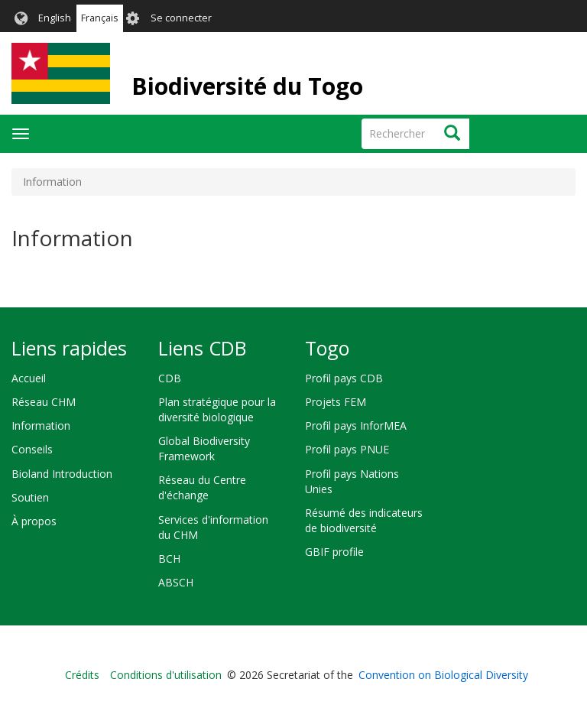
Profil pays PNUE (347, 449)
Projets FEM (335, 402)
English (54, 17)
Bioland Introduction (61, 473)
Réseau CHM (43, 402)
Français (99, 17)
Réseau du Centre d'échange (202, 487)
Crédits (82, 674)
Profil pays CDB (344, 378)
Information (40, 425)
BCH (169, 558)
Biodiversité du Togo (247, 86)
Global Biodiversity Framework (204, 448)
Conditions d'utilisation (166, 674)
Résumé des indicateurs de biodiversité (364, 520)
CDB (169, 378)
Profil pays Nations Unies (352, 481)
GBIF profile (334, 551)
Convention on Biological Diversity (443, 674)
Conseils (32, 449)
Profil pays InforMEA (356, 425)
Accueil (28, 378)
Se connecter (181, 17)
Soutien (30, 497)
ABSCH (175, 582)
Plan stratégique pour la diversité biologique (217, 409)
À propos (34, 521)
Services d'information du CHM (213, 527)
